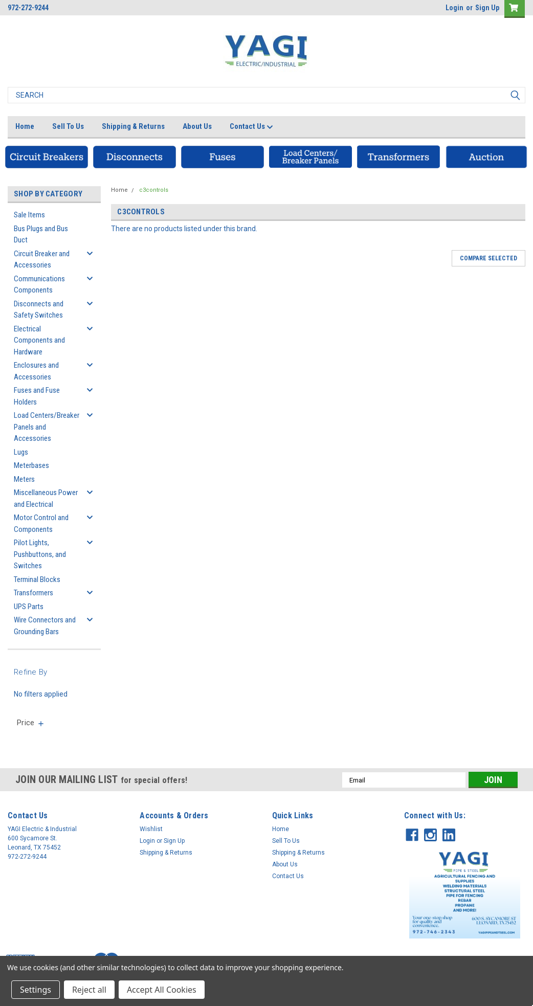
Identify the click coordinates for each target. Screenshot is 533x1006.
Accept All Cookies (161, 989)
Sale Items (29, 214)
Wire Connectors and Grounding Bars (45, 625)
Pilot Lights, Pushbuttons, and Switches (40, 554)
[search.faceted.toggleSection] (31, 722)
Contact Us (251, 127)
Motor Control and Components (41, 523)
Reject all (89, 989)
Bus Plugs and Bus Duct (41, 234)
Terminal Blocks (37, 579)
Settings (35, 989)
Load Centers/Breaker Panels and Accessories (46, 427)
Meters (24, 479)
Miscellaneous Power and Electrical (46, 498)
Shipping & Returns (133, 126)
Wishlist (151, 829)
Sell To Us (68, 126)
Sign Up (487, 8)
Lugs (21, 452)
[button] (46, 157)
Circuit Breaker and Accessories (42, 259)
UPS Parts (28, 606)
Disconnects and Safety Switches (38, 309)
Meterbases (31, 465)
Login (454, 8)
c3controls (153, 190)
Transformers (33, 592)
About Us (197, 126)
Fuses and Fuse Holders (37, 396)
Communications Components (39, 284)
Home (24, 126)
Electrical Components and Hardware (39, 340)
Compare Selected (488, 258)
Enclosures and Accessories (36, 371)
